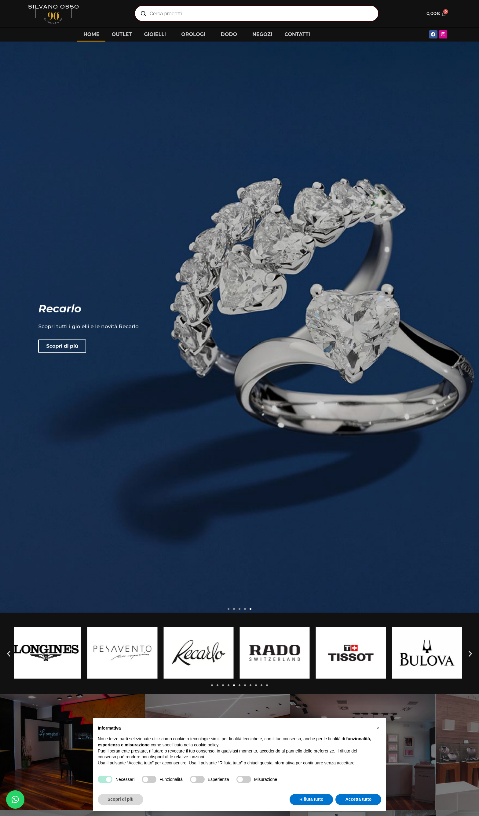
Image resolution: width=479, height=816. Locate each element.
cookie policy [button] (206, 744)
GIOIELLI (156, 34)
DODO (230, 34)
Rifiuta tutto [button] (311, 799)
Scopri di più (62, 362)
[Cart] (434, 13)
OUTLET (122, 34)
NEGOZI (262, 34)
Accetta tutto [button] (358, 799)
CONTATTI (297, 34)
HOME (91, 34)
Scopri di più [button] (120, 799)
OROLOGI (194, 34)
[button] (228, 609)
